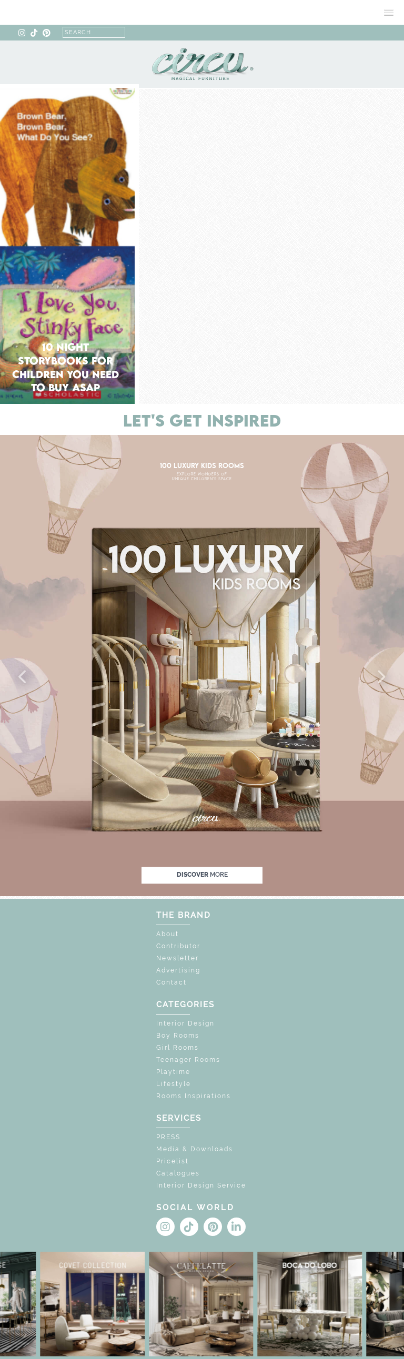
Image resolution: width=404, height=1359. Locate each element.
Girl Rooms (177, 1047)
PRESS (168, 1137)
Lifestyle (173, 1084)
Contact (171, 982)
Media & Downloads (194, 1149)
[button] (23, 677)
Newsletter (177, 958)
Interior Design (185, 1023)
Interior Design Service (201, 1185)
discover (202, 874)
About (167, 934)
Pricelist (172, 1161)
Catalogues (178, 1173)
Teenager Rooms (188, 1059)
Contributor (178, 946)
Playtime (173, 1072)
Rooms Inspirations (193, 1096)
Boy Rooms (177, 1035)
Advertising (178, 970)
